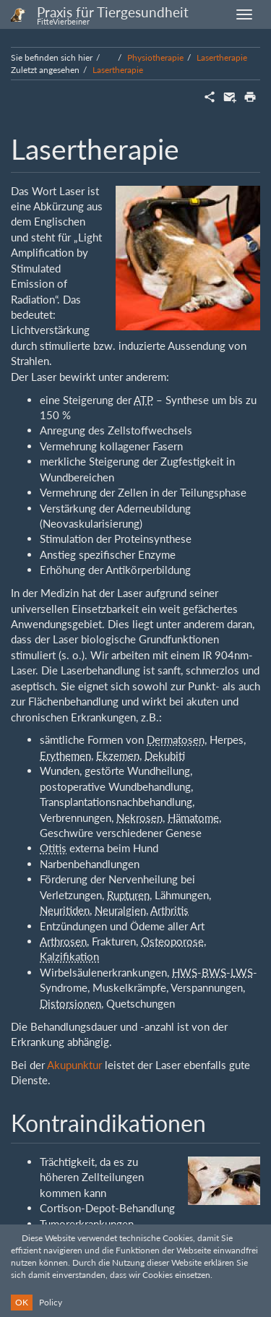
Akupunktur (74, 1064)
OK (21, 1302)
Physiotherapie (155, 57)
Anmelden (233, 1160)
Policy (50, 1302)
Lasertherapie (222, 57)
